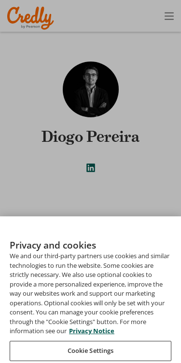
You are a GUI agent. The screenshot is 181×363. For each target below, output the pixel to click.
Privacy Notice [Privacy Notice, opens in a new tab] (91, 345)
